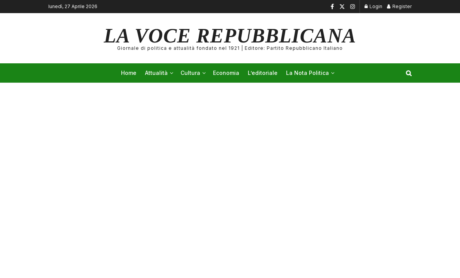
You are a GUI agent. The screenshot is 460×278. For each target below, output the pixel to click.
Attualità (156, 73)
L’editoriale (263, 73)
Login (373, 6)
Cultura (190, 73)
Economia (226, 73)
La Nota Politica (307, 73)
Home (128, 73)
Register (399, 6)
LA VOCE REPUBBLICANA (230, 38)
